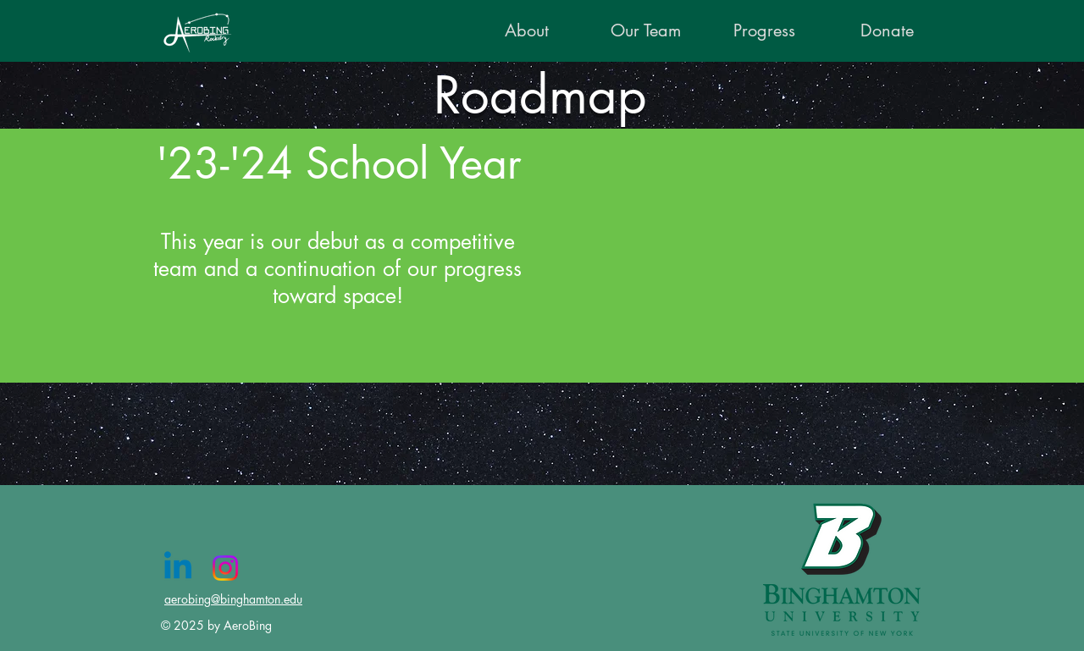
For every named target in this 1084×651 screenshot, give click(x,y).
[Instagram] (225, 568)
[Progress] (764, 30)
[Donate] (887, 30)
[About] (526, 30)
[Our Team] (645, 30)
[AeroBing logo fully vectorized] (200, 32)
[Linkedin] (178, 568)
